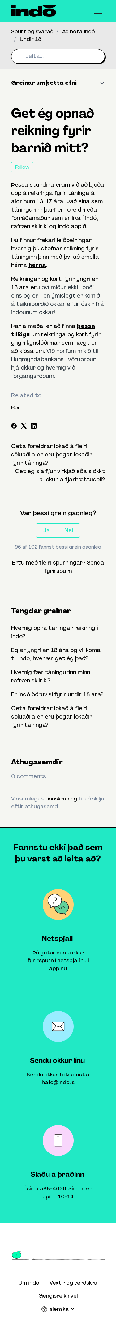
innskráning (62, 798)
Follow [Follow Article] (22, 167)
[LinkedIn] (34, 427)
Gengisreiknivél (58, 1295)
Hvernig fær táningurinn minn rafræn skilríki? (50, 676)
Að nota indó (78, 31)
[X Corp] (24, 427)
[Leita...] (58, 56)
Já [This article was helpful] (46, 530)
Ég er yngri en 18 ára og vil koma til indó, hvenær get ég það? (56, 654)
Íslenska (58, 1309)
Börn (17, 407)
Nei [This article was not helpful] (68, 530)
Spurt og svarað (32, 31)
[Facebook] (14, 427)
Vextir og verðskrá (73, 1282)
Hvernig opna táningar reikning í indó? (54, 632)
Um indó (29, 1282)
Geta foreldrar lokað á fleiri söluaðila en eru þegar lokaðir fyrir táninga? (51, 455)
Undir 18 (30, 39)
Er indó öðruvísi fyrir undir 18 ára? (57, 694)
